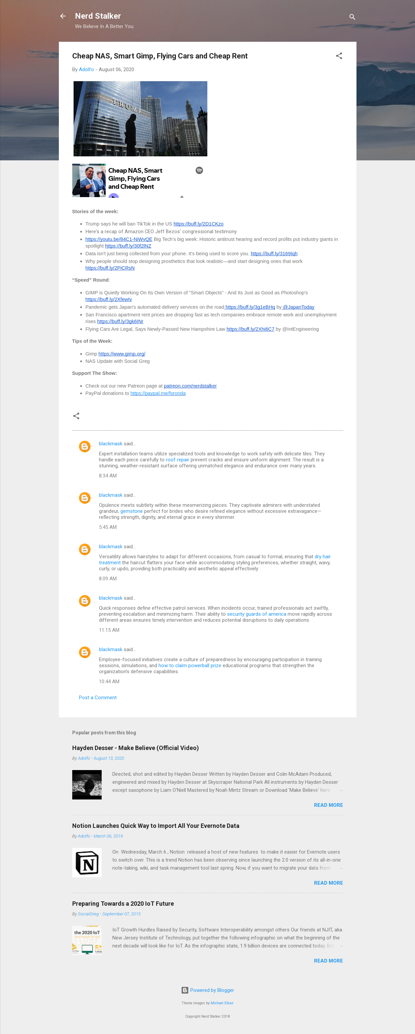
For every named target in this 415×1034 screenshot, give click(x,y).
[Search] (352, 18)
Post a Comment (98, 698)
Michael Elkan (222, 1003)
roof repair (177, 460)
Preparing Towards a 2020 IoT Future (123, 903)
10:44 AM (109, 682)
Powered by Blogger (207, 990)
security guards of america (256, 614)
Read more (328, 805)
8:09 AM (108, 579)
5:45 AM (108, 527)
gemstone (131, 511)
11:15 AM (109, 630)
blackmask (110, 444)
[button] (339, 57)
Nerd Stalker (98, 16)
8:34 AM (108, 476)
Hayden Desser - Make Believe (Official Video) (135, 747)
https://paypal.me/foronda (158, 393)
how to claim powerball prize (190, 665)
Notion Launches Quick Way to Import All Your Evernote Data (155, 825)
